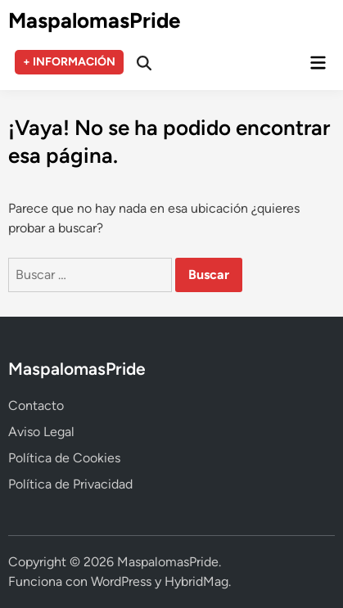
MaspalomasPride (94, 20)
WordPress (121, 581)
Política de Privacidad (70, 484)
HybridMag (196, 581)
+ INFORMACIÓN (69, 62)
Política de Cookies (64, 458)
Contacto (36, 405)
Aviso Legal (41, 431)
